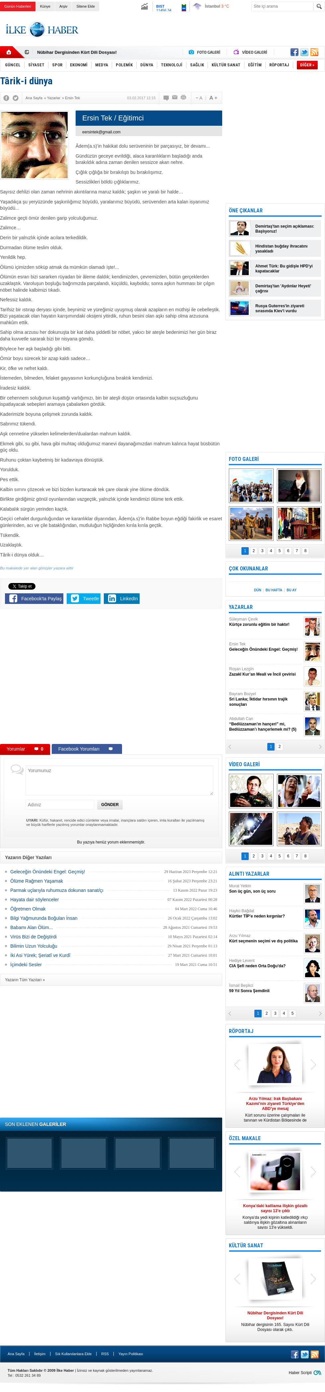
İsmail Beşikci (265, 988)
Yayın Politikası (130, 1354)
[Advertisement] (204, 34)
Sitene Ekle (85, 6)
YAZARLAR (241, 607)
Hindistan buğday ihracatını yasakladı (281, 249)
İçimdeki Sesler (26, 964)
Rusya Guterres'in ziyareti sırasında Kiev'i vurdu (279, 308)
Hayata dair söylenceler (34, 899)
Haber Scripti (300, 1372)
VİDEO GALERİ (244, 764)
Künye (45, 6)
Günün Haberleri (17, 6)
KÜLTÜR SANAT (246, 1245)
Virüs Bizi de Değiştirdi (33, 936)
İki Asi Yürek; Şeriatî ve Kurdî (40, 955)
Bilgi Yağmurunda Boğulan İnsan (44, 918)
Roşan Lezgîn (265, 672)
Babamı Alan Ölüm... (31, 927)
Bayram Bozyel (265, 699)
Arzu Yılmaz (265, 938)
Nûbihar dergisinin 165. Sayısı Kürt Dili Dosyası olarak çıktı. (275, 1321)
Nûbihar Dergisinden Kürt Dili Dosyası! (77, 52)
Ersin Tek (265, 647)
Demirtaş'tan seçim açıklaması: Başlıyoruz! (284, 229)
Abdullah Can (265, 724)
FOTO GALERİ (244, 459)
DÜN (257, 590)
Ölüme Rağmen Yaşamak (36, 881)
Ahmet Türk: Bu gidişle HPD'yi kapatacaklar (284, 268)
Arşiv (63, 6)
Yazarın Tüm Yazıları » (25, 980)
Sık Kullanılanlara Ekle (73, 1354)
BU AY (291, 590)
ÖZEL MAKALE (245, 1138)
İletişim (39, 1354)
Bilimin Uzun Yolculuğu (33, 946)
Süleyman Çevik (265, 622)
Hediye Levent (265, 963)
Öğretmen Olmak (28, 909)
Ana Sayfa (16, 1354)
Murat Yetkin (265, 889)
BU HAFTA (274, 590)
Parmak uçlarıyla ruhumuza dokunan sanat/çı (56, 890)
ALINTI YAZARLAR (249, 874)
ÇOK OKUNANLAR (248, 568)
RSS (105, 1354)
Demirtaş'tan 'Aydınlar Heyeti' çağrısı (283, 288)
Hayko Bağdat (265, 914)
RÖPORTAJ (241, 1031)
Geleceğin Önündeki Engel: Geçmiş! (47, 871)
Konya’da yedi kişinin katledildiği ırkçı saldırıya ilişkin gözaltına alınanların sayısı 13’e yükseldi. (275, 1217)
